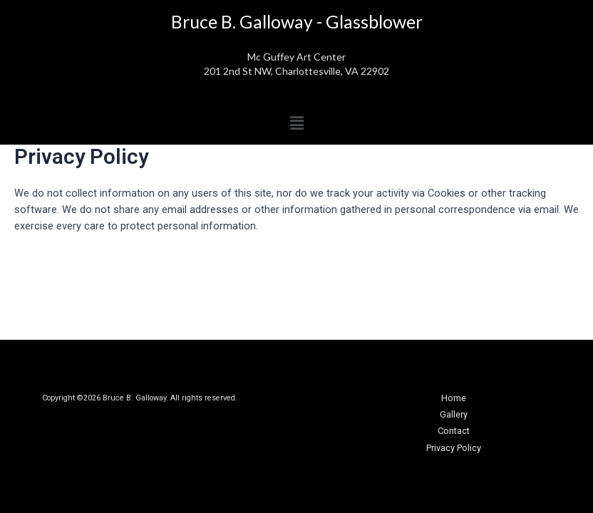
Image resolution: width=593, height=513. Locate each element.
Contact (454, 430)
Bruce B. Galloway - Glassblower (297, 21)
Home (453, 398)
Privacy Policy (453, 447)
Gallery (454, 414)
